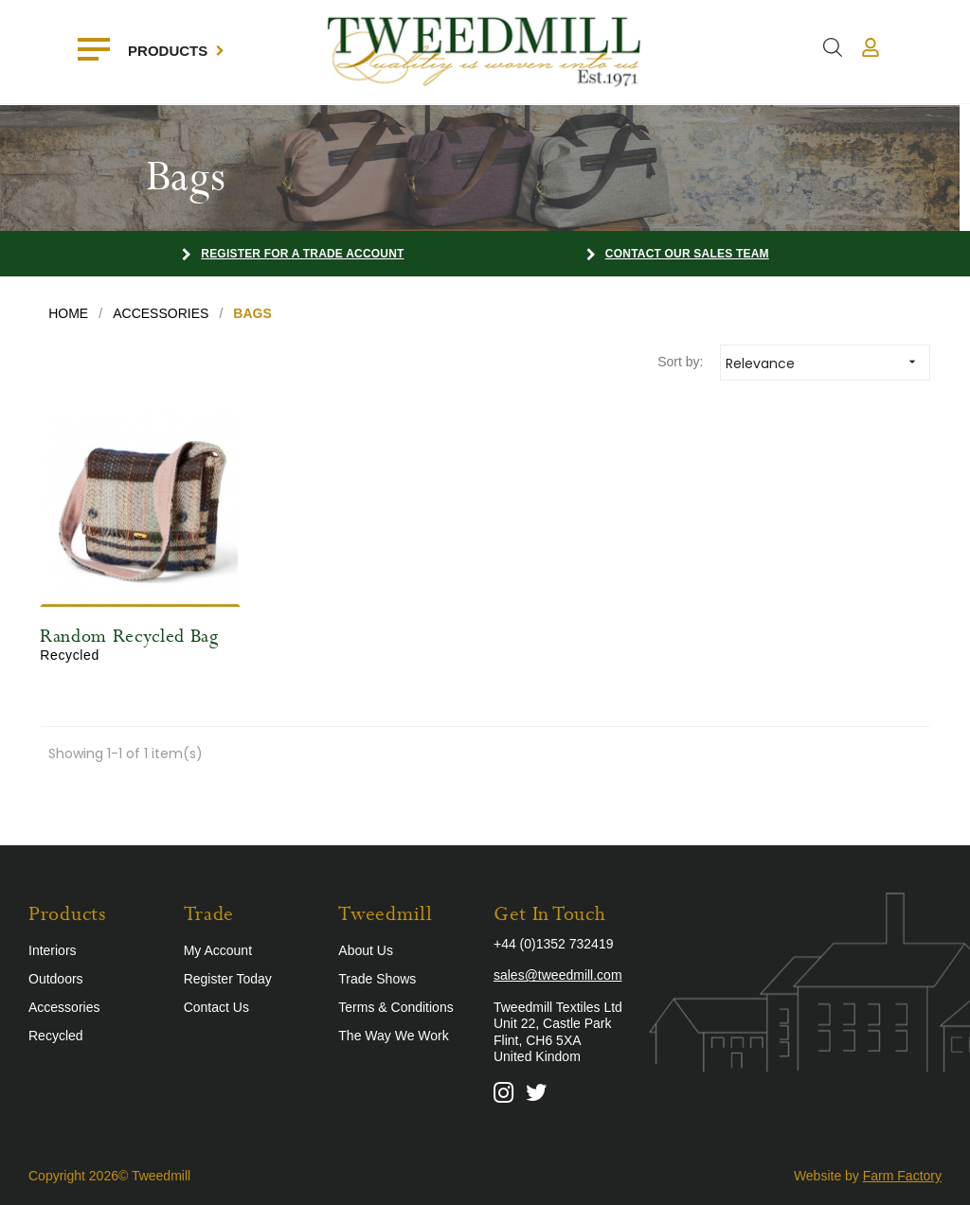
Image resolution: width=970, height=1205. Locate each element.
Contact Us (216, 1007)
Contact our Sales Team (687, 253)
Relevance (827, 362)
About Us (365, 950)
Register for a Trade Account (302, 253)
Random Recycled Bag (129, 636)
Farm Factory (902, 1175)
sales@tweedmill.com (558, 975)
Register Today (228, 978)
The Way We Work (393, 1035)
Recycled (55, 1035)
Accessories (63, 1007)
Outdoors (55, 978)
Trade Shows (377, 978)
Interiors (52, 950)
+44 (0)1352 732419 (554, 943)
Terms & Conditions (395, 1007)
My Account (218, 950)
